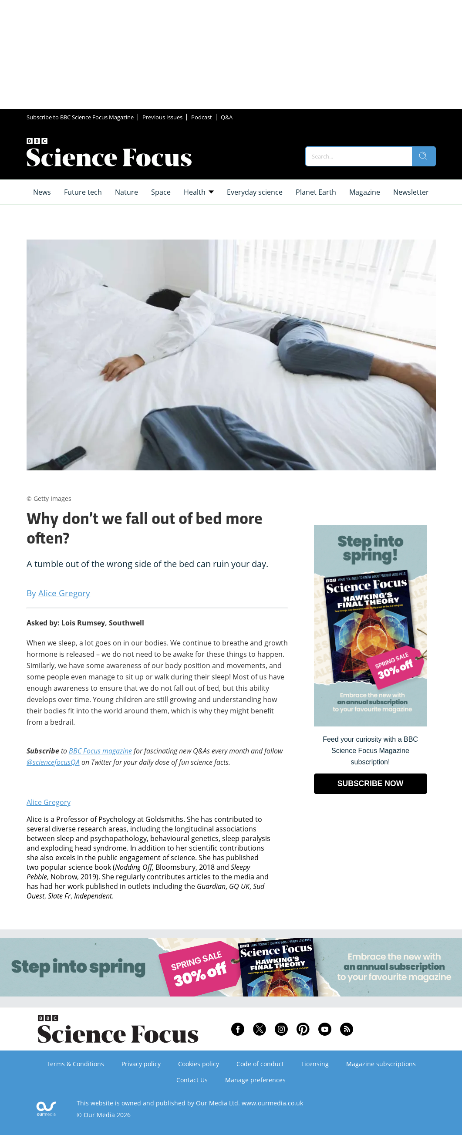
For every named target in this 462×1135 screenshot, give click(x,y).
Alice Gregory (49, 802)
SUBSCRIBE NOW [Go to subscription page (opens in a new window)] (370, 783)
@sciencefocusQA (53, 762)
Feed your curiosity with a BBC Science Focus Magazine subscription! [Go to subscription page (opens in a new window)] (370, 751)
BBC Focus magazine (100, 751)
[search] (423, 156)
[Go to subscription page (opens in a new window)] (370, 724)
